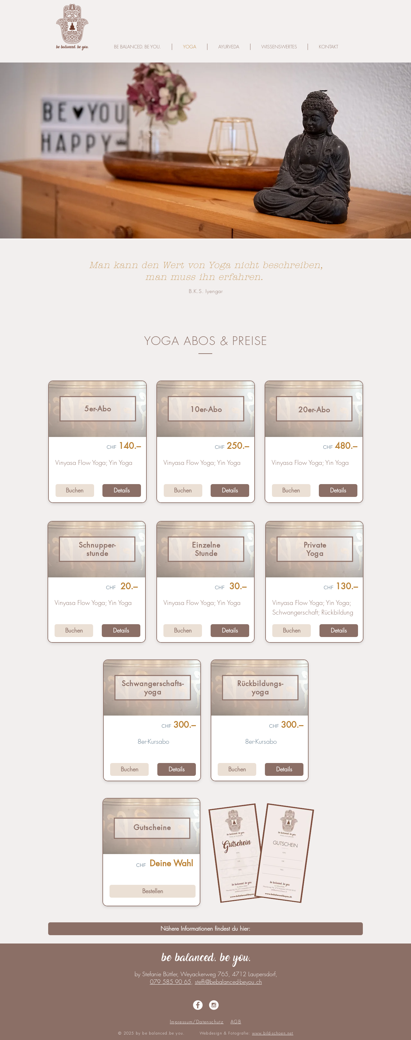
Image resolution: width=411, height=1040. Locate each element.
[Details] (121, 490)
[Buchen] (75, 490)
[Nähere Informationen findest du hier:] (205, 928)
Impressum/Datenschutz (196, 1022)
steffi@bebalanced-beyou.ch (228, 981)
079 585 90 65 (170, 981)
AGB (236, 1022)
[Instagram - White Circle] (214, 1005)
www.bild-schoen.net (272, 1033)
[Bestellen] (152, 891)
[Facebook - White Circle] (198, 1005)
